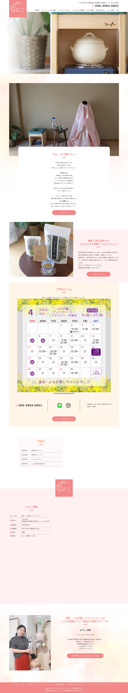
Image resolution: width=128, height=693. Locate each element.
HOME (37, 10)
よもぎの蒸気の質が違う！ (38, 463)
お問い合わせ (100, 10)
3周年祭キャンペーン (37, 455)
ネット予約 (110, 10)
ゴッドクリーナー (64, 10)
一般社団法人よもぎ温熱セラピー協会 (85, 656)
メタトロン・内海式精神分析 (55, 684)
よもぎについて (98, 274)
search (117, 10)
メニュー (44, 10)
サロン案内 (90, 10)
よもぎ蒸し (53, 10)
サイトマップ (110, 684)
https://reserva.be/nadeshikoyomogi (64, 393)
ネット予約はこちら (64, 419)
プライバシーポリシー (98, 684)
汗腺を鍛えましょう (37, 450)
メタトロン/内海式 (78, 10)
